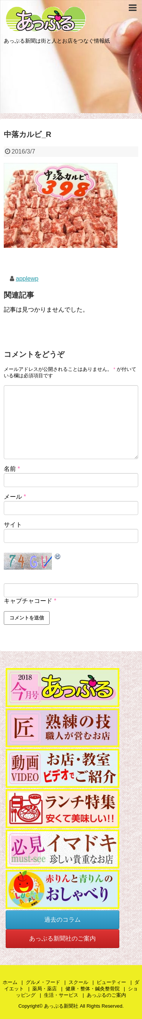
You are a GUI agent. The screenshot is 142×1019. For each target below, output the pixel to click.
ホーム (10, 982)
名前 (12, 469)
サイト (13, 524)
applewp (27, 278)
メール (15, 496)
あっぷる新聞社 (61, 1006)
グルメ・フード (43, 982)
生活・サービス (61, 995)
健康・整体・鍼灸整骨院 (93, 988)
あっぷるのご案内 (106, 995)
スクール (78, 982)
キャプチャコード (28, 601)
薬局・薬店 (44, 988)
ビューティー (111, 982)
